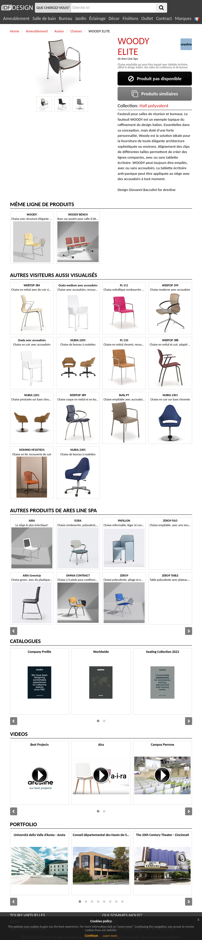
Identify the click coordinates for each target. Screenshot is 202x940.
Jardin (80, 18)
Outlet (147, 18)
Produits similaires (155, 94)
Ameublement (16, 18)
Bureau (65, 18)
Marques (183, 18)
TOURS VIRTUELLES (27, 915)
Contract (164, 18)
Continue (91, 935)
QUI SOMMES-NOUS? (122, 915)
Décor (114, 18)
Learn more (110, 935)
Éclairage (97, 18)
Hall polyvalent (154, 106)
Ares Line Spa (129, 58)
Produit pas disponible (155, 78)
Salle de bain (44, 18)
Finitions (130, 18)
